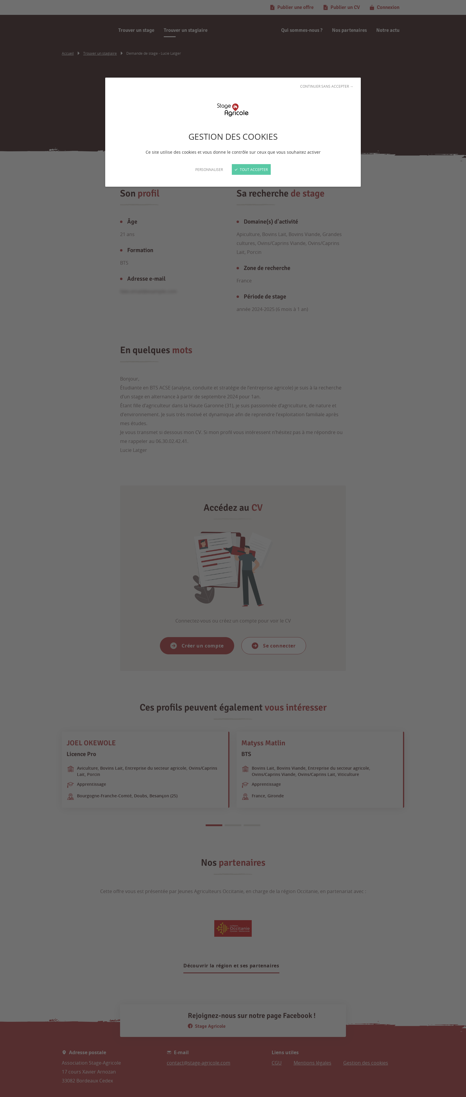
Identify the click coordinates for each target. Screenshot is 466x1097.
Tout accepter (251, 169)
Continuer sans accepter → (326, 86)
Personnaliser (209, 169)
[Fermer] (233, 548)
